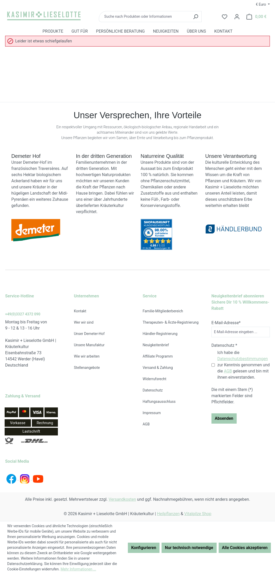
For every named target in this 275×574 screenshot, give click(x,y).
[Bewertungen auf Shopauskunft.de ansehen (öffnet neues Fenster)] (170, 234)
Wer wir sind (83, 322)
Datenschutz (153, 390)
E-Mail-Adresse (226, 322)
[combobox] (144, 16)
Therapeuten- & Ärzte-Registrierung (171, 322)
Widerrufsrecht (154, 379)
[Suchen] (196, 16)
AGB (146, 424)
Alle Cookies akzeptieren (245, 547)
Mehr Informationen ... (78, 569)
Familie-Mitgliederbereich (163, 311)
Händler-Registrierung (160, 334)
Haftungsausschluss (159, 401)
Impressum (152, 413)
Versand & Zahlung (158, 368)
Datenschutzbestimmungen (242, 358)
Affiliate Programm (158, 356)
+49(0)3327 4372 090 (22, 314)
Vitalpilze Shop (197, 513)
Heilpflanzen (168, 513)
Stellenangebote (87, 368)
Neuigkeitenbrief (156, 345)
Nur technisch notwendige (189, 547)
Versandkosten (122, 499)
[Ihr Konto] (237, 17)
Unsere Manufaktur (89, 345)
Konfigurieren (143, 547)
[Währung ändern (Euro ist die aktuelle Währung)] (263, 4)
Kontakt (80, 311)
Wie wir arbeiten (87, 356)
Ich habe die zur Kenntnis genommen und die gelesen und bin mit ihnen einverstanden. (243, 365)
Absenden (224, 418)
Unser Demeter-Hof (89, 334)
